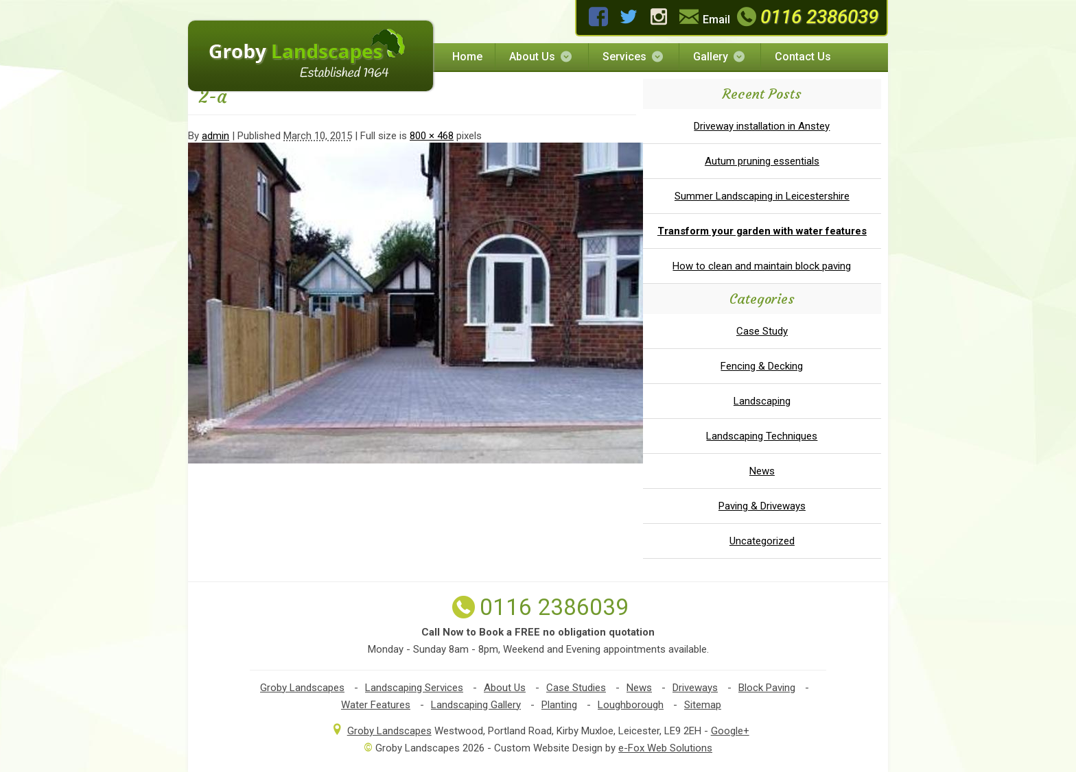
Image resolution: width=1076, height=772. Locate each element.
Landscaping (762, 401)
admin (215, 136)
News (762, 471)
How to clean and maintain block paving (761, 266)
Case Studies (576, 687)
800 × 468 (432, 136)
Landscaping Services (414, 687)
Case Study (762, 331)
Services (634, 56)
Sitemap (702, 705)
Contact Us (803, 56)
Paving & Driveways (762, 506)
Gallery (720, 56)
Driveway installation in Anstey (762, 126)
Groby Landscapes (302, 687)
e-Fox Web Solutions (665, 748)
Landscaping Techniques (761, 436)
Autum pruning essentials (762, 161)
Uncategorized (762, 541)
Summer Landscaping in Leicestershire (762, 196)
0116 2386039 (806, 16)
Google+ (730, 731)
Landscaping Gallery (476, 705)
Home (467, 56)
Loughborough (631, 705)
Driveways (695, 687)
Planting (559, 705)
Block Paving (766, 687)
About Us (541, 56)
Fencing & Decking (762, 366)
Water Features (375, 705)
